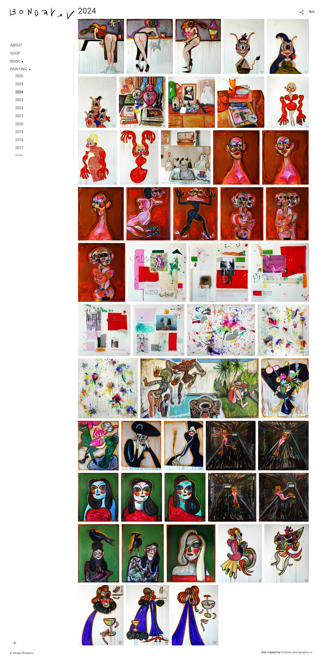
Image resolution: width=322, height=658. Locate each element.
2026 (19, 76)
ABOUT (16, 45)
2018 (19, 140)
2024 (19, 92)
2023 (19, 100)
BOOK (15, 61)
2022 (19, 108)
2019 (19, 132)
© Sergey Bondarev (22, 653)
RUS (311, 12)
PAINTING (18, 69)
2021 (19, 116)
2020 (19, 124)
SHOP (15, 53)
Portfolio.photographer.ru (296, 652)
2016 (19, 156)
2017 (19, 148)
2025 (19, 84)
